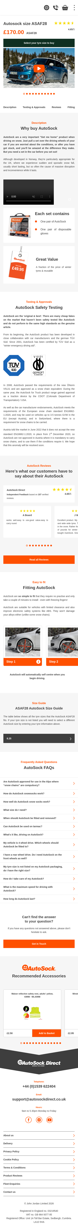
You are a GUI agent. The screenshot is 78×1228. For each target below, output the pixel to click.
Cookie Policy (11, 1159)
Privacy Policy (11, 1151)
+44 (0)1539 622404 (39, 1086)
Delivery (7, 1143)
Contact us (9, 1192)
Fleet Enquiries (11, 1184)
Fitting (71, 107)
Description (9, 107)
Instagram (39, 1120)
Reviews (56, 107)
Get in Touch (39, 943)
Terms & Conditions (14, 1167)
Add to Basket (46, 1033)
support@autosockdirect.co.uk (39, 1099)
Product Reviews (12, 1175)
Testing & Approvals (34, 107)
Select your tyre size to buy (39, 43)
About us (8, 1135)
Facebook (29, 1120)
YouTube (50, 1120)
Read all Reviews (39, 559)
